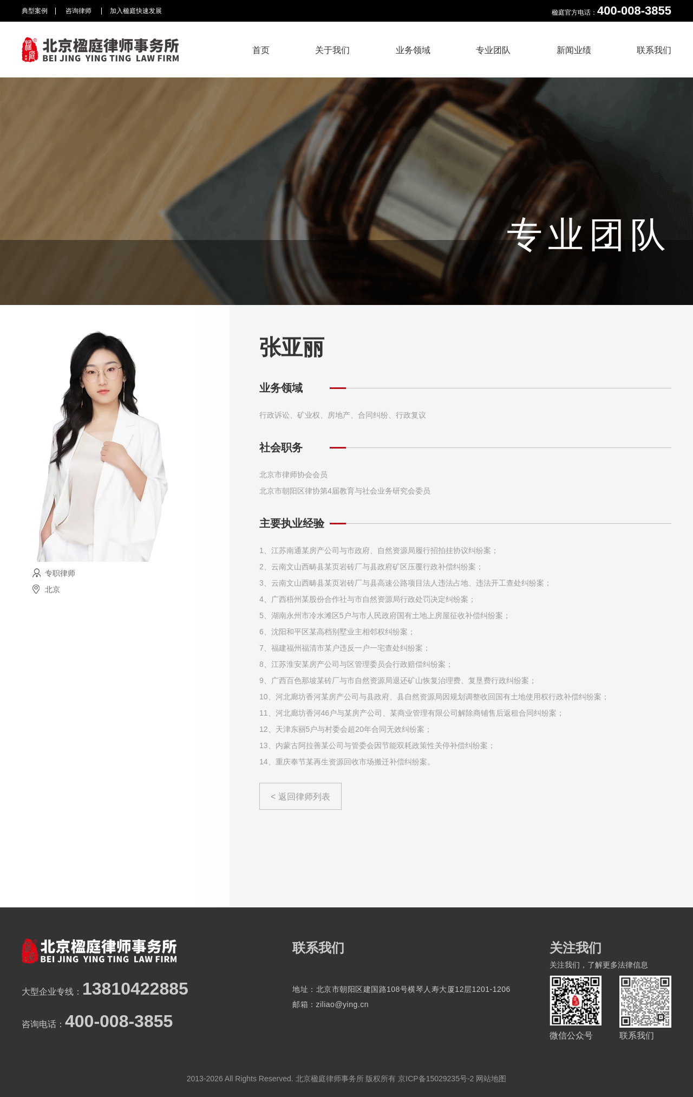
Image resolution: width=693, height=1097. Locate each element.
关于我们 (332, 50)
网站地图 (491, 1078)
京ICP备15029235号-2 (436, 1078)
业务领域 (413, 50)
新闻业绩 (574, 50)
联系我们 (654, 50)
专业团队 (493, 50)
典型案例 (35, 11)
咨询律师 (79, 11)
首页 (261, 50)
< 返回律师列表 (300, 796)
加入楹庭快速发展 (136, 11)
